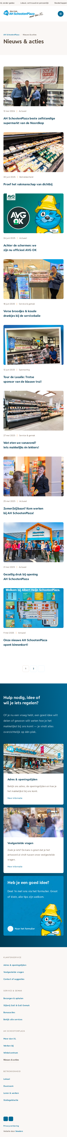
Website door (13, 1131)
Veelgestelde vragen (13, 972)
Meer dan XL (9, 1038)
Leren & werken (11, 1093)
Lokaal (6, 1079)
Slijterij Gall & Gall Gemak (16, 1005)
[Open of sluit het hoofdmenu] (61, 14)
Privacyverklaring (11, 1126)
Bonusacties (9, 1012)
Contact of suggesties (13, 979)
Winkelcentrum (10, 1052)
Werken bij (8, 1045)
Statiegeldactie (10, 1100)
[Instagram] (11, 1119)
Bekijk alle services (12, 1019)
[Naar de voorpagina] (23, 14)
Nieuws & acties (11, 1059)
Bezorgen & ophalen (13, 998)
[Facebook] (5, 1119)
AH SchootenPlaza (11, 34)
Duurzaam (8, 1086)
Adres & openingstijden (14, 965)
